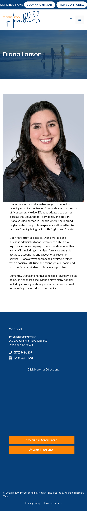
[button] (71, 20)
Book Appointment (39, 4)
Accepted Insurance (41, 449)
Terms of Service (53, 503)
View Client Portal (71, 4)
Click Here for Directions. (43, 369)
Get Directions (11, 5)
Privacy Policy (33, 503)
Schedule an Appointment (41, 440)
